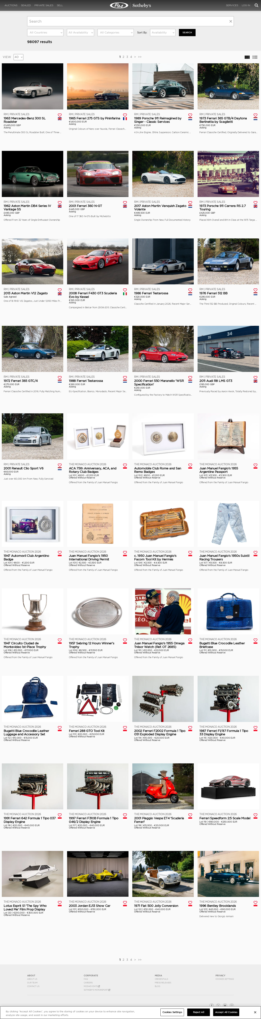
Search (187, 32)
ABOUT (31, 975)
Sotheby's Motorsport (97, 990)
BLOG (157, 986)
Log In (246, 5)
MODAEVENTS (92, 986)
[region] (130, 1012)
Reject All (198, 1012)
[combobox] (45, 32)
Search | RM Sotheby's (130, 5)
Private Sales (43, 5)
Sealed (26, 5)
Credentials (161, 979)
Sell (60, 5)
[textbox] (45, 32)
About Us (32, 979)
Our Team (32, 983)
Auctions (11, 5)
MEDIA (158, 975)
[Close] (255, 1012)
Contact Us (33, 986)
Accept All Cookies (226, 1012)
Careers (88, 983)
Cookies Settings (225, 979)
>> (140, 57)
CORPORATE (91, 975)
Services (232, 5)
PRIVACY (220, 975)
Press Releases (163, 983)
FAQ (86, 979)
